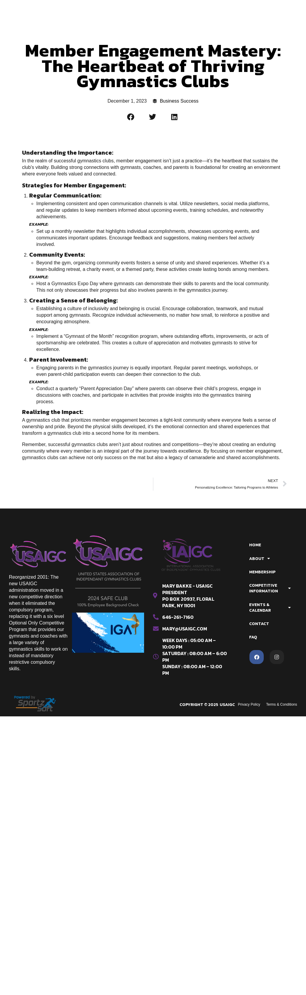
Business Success (179, 100)
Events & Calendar (270, 607)
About (259, 558)
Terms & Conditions (281, 704)
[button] (131, 116)
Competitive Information (270, 588)
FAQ (253, 637)
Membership (262, 572)
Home (255, 545)
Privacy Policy (249, 704)
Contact (259, 624)
